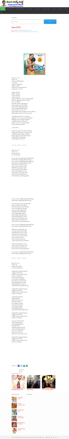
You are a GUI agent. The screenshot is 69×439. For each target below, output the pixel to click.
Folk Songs (29, 9)
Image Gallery (46, 9)
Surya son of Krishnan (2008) (21, 417)
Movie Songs (9, 9)
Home (2, 9)
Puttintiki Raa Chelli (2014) (21, 429)
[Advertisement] (34, 43)
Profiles (60, 9)
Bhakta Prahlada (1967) (21, 410)
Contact (54, 9)
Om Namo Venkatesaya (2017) (21, 404)
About (66, 9)
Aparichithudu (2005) (20, 398)
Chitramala (37, 9)
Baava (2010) (16, 27)
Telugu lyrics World (22, 437)
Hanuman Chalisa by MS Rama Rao (21, 423)
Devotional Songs (19, 9)
